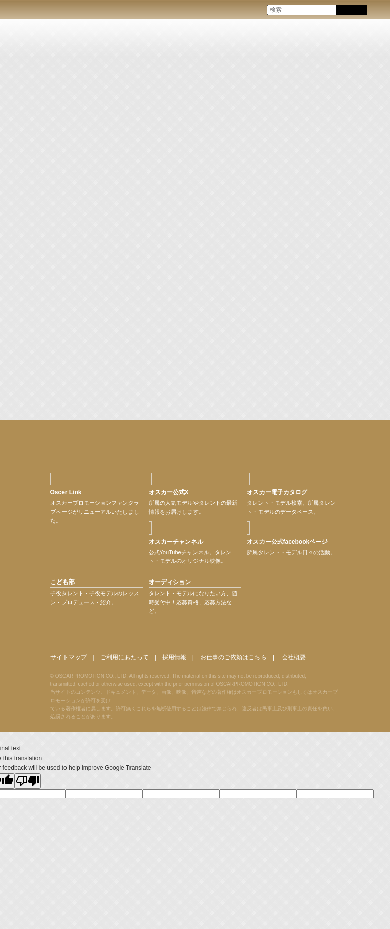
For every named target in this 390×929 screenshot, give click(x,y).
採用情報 (174, 657)
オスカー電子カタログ (277, 492)
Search (351, 10)
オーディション (170, 582)
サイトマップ (68, 657)
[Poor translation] (28, 781)
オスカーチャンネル (176, 541)
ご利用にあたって (124, 657)
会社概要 (294, 657)
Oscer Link (66, 492)
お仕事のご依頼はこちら (233, 657)
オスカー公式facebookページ (287, 541)
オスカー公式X (169, 492)
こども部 (62, 582)
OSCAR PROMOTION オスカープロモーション (17, 9)
